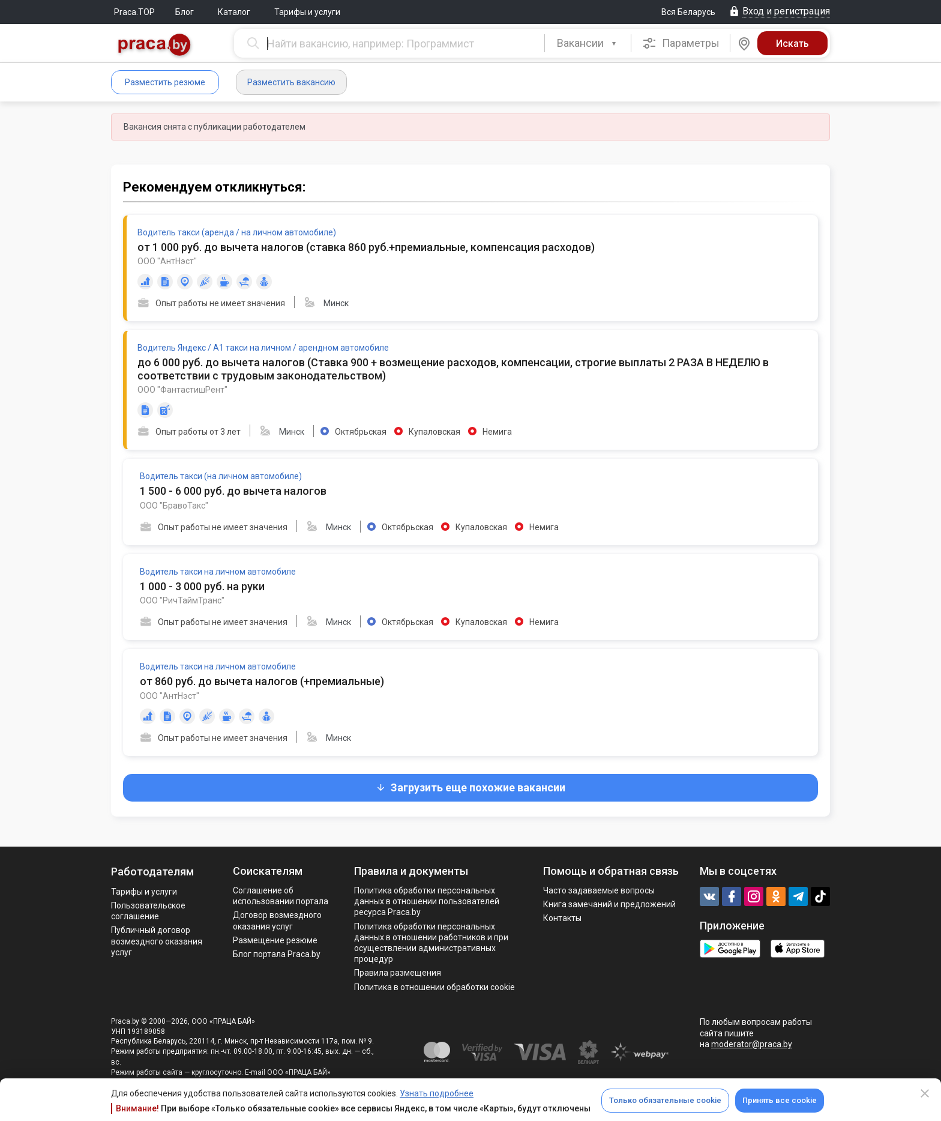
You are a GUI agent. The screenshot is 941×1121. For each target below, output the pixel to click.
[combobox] (588, 43)
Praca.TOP (134, 12)
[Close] (925, 1093)
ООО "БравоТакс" (174, 505)
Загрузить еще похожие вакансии (470, 787)
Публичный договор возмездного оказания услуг (156, 940)
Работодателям (152, 871)
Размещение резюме (275, 940)
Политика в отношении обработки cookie (434, 987)
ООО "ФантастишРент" (182, 389)
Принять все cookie (779, 1100)
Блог (184, 12)
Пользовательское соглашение (148, 911)
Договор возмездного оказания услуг (277, 920)
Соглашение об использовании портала (280, 896)
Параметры (681, 43)
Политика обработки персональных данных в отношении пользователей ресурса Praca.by (426, 901)
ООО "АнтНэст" (167, 261)
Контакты (562, 918)
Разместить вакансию (291, 82)
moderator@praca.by (751, 1044)
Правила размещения (397, 972)
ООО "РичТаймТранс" (182, 600)
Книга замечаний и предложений (609, 904)
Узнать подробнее (437, 1093)
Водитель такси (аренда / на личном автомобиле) (236, 232)
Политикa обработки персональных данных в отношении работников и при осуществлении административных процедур (431, 943)
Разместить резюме (165, 82)
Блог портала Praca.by (276, 954)
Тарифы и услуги (307, 12)
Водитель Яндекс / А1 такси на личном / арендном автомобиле (263, 347)
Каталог (234, 12)
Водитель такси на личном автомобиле (218, 571)
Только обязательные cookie (665, 1100)
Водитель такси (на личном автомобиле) (221, 476)
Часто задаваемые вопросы (599, 890)
